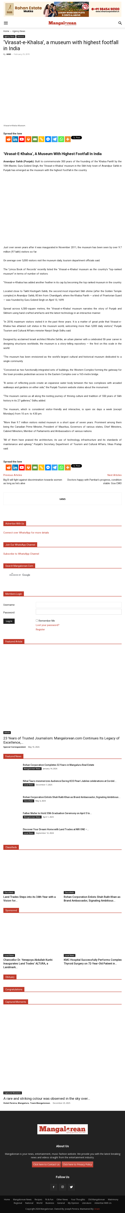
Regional (18, 1203)
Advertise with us (14, 523)
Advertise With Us (103, 1203)
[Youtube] (22, 139)
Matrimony (113, 1199)
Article (7, 732)
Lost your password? (47, 625)
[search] (59, 575)
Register (40, 629)
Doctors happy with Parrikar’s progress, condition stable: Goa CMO (94, 481)
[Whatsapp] (61, 139)
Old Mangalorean (96, 1199)
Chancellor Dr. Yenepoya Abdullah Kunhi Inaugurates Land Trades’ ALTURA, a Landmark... (27, 963)
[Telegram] (55, 139)
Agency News (18, 31)
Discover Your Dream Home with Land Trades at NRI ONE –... (56, 829)
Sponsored (11, 910)
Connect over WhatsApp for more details (26, 532)
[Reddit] (9, 139)
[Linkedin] (15, 139)
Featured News (13, 756)
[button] (5, 23)
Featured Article (13, 641)
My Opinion (73, 1203)
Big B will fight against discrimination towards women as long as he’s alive (32, 481)
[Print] (28, 139)
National (20, 36)
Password (8, 612)
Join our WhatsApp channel (20, 544)
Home (6, 31)
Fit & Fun (49, 1199)
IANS (8, 54)
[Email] (35, 139)
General (61, 1203)
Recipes (38, 1199)
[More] (68, 139)
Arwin (97, 1208)
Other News (62, 1199)
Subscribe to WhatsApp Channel (21, 553)
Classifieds (28, 801)
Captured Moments (15, 1002)
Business (50, 1203)
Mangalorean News (32, 768)
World (39, 1203)
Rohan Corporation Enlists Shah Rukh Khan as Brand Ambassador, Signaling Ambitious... (71, 797)
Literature (86, 1203)
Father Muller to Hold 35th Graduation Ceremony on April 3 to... (57, 813)
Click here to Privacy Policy (77, 1164)
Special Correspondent (14, 747)
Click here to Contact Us (46, 1164)
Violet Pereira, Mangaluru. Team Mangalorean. (26, 1103)
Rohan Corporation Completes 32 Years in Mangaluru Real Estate (58, 765)
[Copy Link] (41, 139)
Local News (28, 785)
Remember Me (47, 620)
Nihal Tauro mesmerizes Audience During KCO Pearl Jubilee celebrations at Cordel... (69, 781)
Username (9, 604)
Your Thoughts (78, 1199)
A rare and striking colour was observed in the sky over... (46, 1099)
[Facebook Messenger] (48, 139)
